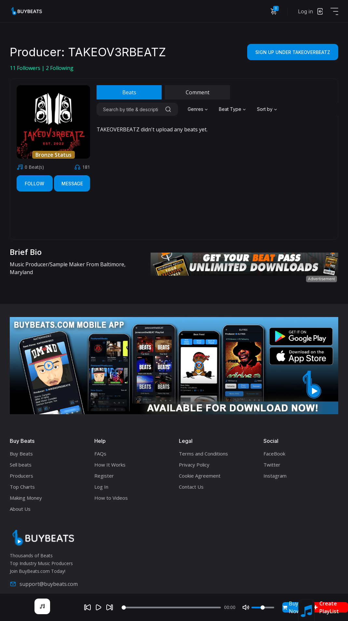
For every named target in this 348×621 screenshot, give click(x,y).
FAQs (100, 453)
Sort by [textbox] (265, 109)
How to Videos (111, 498)
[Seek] (171, 607)
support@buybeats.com (44, 584)
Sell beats (21, 464)
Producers (21, 475)
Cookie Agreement (200, 475)
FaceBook (274, 453)
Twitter (271, 464)
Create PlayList (326, 607)
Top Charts (22, 486)
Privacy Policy (194, 464)
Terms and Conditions (203, 453)
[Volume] (262, 607)
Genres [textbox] (195, 109)
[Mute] (246, 607)
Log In (101, 486)
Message (72, 183)
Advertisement (321, 279)
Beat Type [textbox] (230, 109)
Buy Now (291, 607)
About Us (20, 509)
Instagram (275, 475)
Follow (34, 183)
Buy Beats (21, 453)
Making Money (26, 498)
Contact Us (191, 486)
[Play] (98, 607)
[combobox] (198, 109)
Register (104, 475)
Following (60, 68)
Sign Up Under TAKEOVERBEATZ (292, 52)
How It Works (110, 464)
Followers (26, 68)
